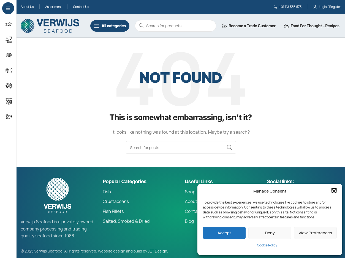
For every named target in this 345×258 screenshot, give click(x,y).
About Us (194, 201)
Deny (270, 233)
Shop (190, 192)
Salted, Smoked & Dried (126, 221)
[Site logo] (50, 25)
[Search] (181, 147)
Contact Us (196, 211)
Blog (189, 221)
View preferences (315, 233)
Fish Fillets (113, 211)
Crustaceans (116, 201)
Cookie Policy (267, 245)
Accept (224, 233)
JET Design (157, 251)
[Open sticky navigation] (110, 25)
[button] (334, 191)
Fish (107, 192)
